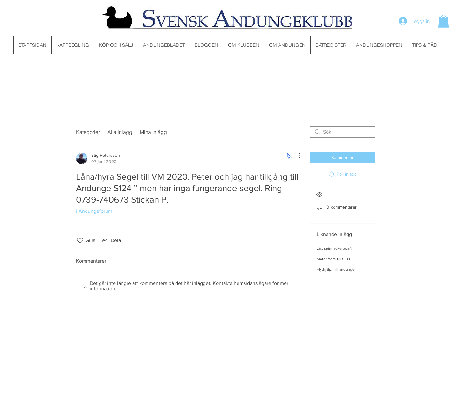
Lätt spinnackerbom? (334, 248)
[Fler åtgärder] (296, 156)
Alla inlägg (119, 132)
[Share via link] (110, 240)
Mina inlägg (153, 132)
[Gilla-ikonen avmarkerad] (80, 240)
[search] (342, 132)
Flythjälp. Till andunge (336, 269)
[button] (443, 21)
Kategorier (88, 132)
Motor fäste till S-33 (333, 259)
